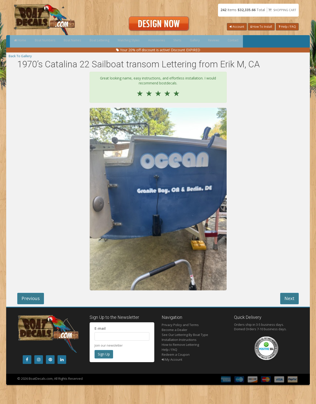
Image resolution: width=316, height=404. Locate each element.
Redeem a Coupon (176, 354)
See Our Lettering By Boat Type (185, 334)
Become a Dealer (174, 330)
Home (23, 41)
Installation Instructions (179, 339)
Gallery (238, 41)
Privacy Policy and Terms (180, 325)
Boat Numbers (53, 41)
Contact (289, 41)
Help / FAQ (287, 27)
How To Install (261, 27)
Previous (30, 298)
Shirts (215, 41)
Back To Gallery (20, 56)
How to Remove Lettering (180, 344)
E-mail (100, 328)
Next (289, 298)
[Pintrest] (50, 359)
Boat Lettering (119, 41)
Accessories (189, 41)
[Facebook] (27, 359)
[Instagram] (38, 359)
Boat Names (86, 41)
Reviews (263, 41)
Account (237, 27)
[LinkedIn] (62, 359)
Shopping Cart (284, 10)
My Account (172, 359)
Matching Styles (154, 41)
